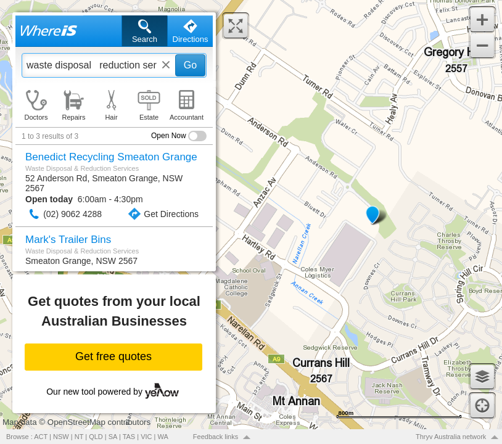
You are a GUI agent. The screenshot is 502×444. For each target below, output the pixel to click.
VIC (146, 436)
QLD (96, 436)
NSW (61, 436)
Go (190, 65)
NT (79, 436)
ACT (40, 436)
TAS (129, 436)
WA (163, 436)
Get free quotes (113, 356)
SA (113, 436)
